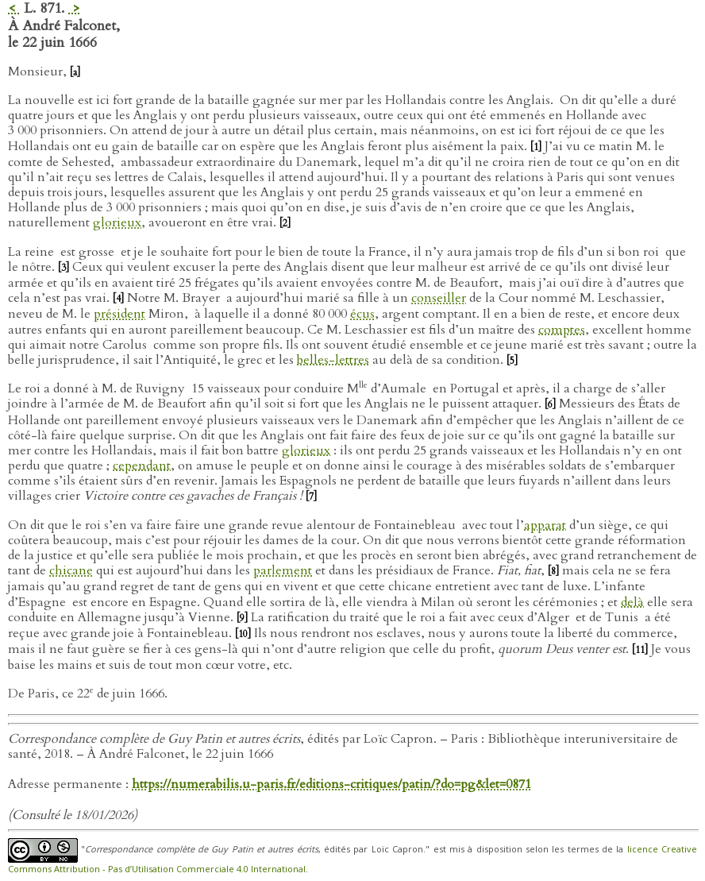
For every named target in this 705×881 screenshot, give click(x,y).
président (119, 314)
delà (632, 602)
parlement (282, 570)
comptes (561, 329)
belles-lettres (333, 360)
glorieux (117, 222)
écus (362, 314)
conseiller (438, 298)
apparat (545, 525)
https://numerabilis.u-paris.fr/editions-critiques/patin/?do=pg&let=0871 (331, 784)
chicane (71, 570)
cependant (142, 465)
